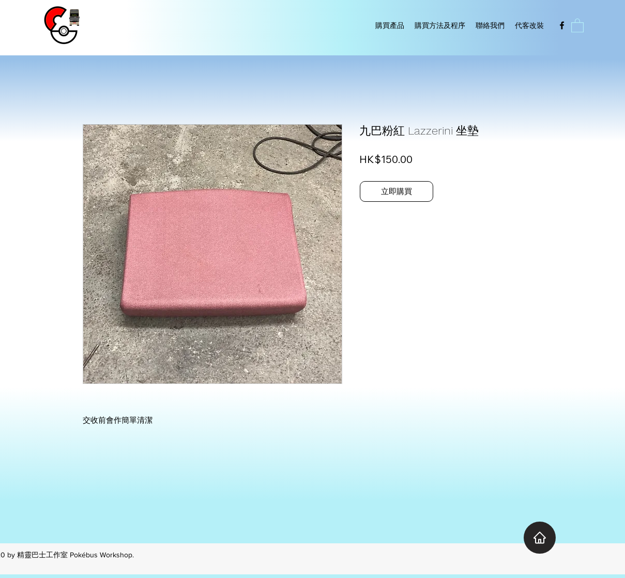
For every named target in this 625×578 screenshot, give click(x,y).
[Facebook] (562, 25)
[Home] (540, 538)
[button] (577, 25)
